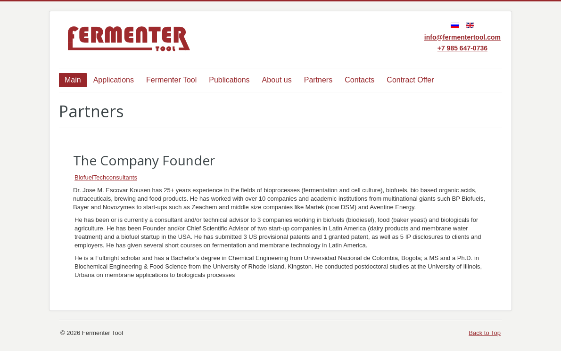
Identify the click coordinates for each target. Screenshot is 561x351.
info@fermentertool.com (462, 37)
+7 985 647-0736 (462, 48)
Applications (113, 80)
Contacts (359, 80)
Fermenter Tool (171, 80)
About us (277, 80)
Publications (229, 80)
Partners (318, 80)
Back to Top (485, 332)
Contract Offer (410, 80)
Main (73, 80)
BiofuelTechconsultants (105, 177)
